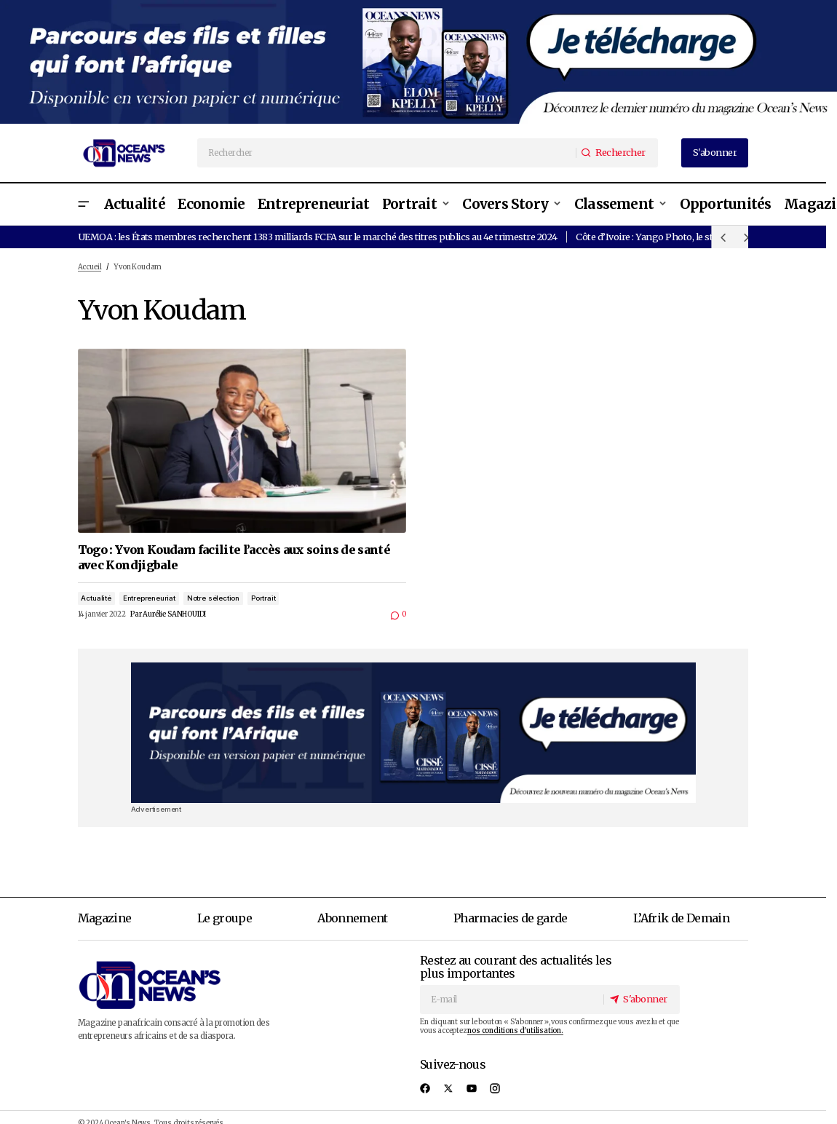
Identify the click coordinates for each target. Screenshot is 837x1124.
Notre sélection (213, 598)
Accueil (90, 267)
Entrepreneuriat (149, 598)
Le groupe (224, 918)
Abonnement (352, 918)
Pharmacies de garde (510, 918)
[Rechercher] (616, 153)
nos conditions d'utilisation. (515, 1030)
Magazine (105, 918)
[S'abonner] (640, 999)
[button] (84, 204)
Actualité (96, 598)
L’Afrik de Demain (681, 918)
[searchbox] (387, 153)
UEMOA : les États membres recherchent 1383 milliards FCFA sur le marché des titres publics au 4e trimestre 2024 (318, 236)
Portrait (263, 598)
